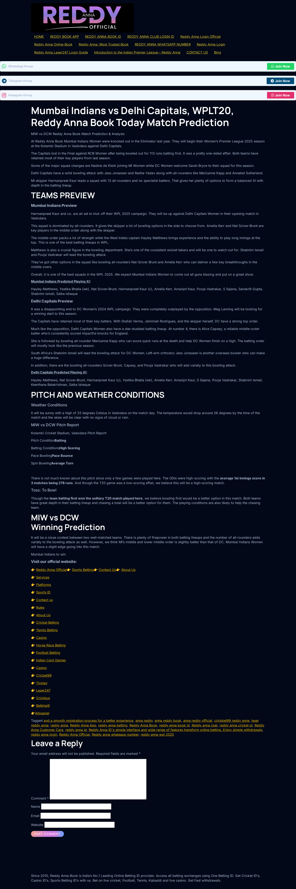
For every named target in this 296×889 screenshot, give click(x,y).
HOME (39, 36)
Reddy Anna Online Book (53, 44)
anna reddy (144, 720)
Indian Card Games (51, 660)
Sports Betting (83, 570)
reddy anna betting (112, 725)
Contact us (44, 600)
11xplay (41, 683)
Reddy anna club (205, 725)
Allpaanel (42, 713)
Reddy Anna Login (211, 44)
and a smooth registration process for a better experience (88, 720)
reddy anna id (76, 730)
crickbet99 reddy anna (231, 720)
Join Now (280, 66)
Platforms (43, 585)
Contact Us (107, 570)
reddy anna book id (174, 725)
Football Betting (48, 653)
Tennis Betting (47, 630)
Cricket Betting (47, 622)
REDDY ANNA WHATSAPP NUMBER (163, 44)
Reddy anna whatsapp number (115, 734)
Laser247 (43, 690)
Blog (217, 52)
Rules (40, 607)
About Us (128, 570)
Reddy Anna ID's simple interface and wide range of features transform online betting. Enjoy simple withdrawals (175, 730)
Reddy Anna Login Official (200, 36)
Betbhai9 (43, 705)
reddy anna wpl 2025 (157, 734)
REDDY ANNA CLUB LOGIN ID (150, 36)
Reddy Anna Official (51, 570)
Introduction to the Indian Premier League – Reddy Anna (137, 52)
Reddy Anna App (83, 725)
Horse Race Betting (51, 645)
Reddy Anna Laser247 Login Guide (61, 52)
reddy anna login (44, 734)
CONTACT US (197, 52)
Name (35, 806)
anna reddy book (168, 720)
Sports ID (43, 592)
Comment (40, 798)
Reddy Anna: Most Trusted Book (104, 44)
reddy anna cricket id (236, 725)
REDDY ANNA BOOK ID (103, 36)
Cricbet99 (44, 675)
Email (35, 816)
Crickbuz (43, 698)
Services (42, 577)
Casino (41, 638)
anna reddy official (197, 720)
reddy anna (59, 725)
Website (37, 825)
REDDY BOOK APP (64, 36)
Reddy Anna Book (143, 725)
